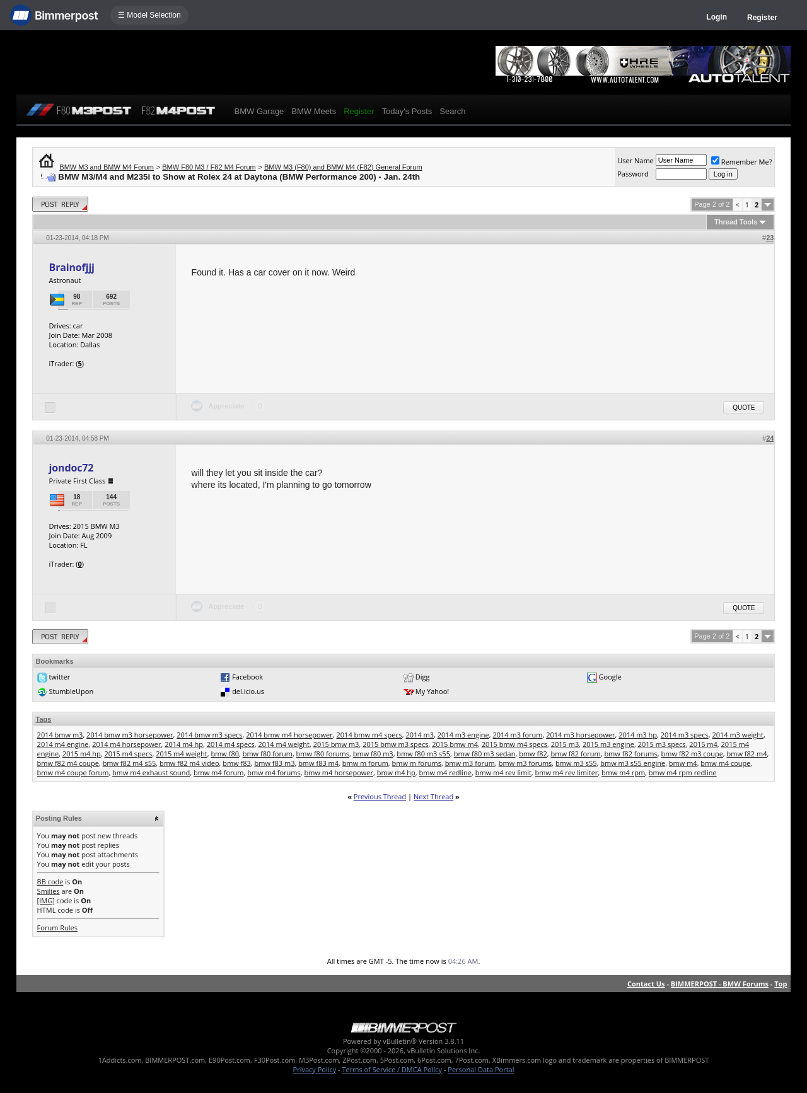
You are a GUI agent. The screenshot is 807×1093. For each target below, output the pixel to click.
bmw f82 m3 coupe (692, 753)
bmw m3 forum (470, 763)
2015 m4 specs (128, 753)
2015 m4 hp (81, 753)
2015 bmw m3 (336, 744)
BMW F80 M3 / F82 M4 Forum (209, 167)
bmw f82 (533, 753)
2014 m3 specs (685, 734)
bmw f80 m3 (373, 753)
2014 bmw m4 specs (369, 734)
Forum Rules (57, 927)
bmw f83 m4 (318, 763)
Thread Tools (735, 222)
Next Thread (433, 796)
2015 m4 (703, 744)
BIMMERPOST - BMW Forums (720, 983)
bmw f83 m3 (275, 763)
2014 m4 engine (63, 744)
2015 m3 (565, 744)
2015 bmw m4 (455, 744)
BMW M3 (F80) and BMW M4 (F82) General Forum (343, 167)
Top (780, 983)
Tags (44, 719)
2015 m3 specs (662, 744)
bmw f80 (225, 753)
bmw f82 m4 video (189, 763)
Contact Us (646, 983)
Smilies (48, 891)
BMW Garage (259, 111)
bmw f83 (237, 763)
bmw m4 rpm (623, 772)
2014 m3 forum (517, 734)
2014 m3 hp (637, 734)
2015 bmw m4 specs (514, 744)
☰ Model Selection (149, 15)
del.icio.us (248, 691)
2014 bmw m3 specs (209, 734)
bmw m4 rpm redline (683, 772)
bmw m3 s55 (575, 763)
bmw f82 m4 (747, 753)
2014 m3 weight (737, 734)
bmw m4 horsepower (339, 772)
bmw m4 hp (396, 772)
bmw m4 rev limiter (566, 772)
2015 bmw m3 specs (395, 744)
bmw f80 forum (268, 753)
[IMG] (46, 900)
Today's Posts (407, 111)
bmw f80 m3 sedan (485, 753)
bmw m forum (365, 763)
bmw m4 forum (218, 772)
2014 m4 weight (283, 744)
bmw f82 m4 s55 (129, 763)
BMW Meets (313, 111)
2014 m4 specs (231, 744)
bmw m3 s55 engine (632, 763)
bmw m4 (683, 763)
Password (633, 173)
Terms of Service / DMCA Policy (392, 1069)
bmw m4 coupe (725, 763)
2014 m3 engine (463, 734)
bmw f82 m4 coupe (68, 763)
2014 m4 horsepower (126, 744)
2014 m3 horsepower (580, 734)
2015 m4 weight (181, 753)
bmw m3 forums (525, 763)
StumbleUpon (71, 691)
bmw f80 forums (322, 753)
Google (610, 676)
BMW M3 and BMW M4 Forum (106, 167)
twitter (59, 676)
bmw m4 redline (445, 772)
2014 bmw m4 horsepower (289, 734)
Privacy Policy (315, 1069)
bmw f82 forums (630, 753)
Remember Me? (741, 161)
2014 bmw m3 (60, 734)
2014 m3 (420, 734)
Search (452, 111)
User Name (635, 160)
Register (762, 17)
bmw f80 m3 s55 (423, 753)
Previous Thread (380, 796)
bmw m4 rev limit (503, 772)
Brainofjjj (72, 267)
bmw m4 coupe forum (73, 772)
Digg (422, 676)
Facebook (247, 676)
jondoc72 (71, 468)
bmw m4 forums (274, 772)
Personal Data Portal (481, 1069)
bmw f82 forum (575, 753)
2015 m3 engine (608, 744)
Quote (744, 407)
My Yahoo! (432, 691)
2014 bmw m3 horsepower (129, 734)
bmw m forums (416, 763)
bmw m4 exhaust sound (151, 772)
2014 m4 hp (184, 744)
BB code (50, 881)
